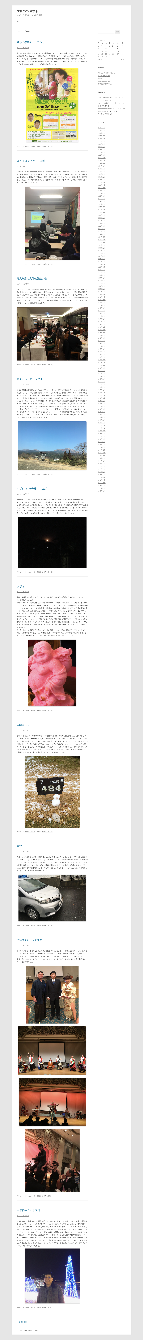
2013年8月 (101, 488)
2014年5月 (101, 466)
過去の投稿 (22, 1322)
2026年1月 (101, 133)
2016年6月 (101, 409)
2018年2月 (101, 354)
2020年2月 (101, 289)
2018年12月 (102, 327)
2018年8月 (101, 338)
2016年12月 (102, 393)
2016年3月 (101, 417)
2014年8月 (101, 461)
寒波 (19, 846)
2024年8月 (101, 169)
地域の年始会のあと (104, 81)
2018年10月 (102, 333)
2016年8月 (101, 404)
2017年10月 (102, 365)
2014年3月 (101, 472)
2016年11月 (102, 395)
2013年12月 (102, 477)
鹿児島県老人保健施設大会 (32, 278)
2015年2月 (101, 444)
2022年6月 (101, 221)
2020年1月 (101, 292)
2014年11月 (102, 453)
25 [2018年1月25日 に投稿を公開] (109, 54)
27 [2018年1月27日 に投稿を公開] (118, 54)
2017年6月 (101, 376)
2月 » (122, 59)
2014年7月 (101, 464)
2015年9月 (101, 434)
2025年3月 (101, 150)
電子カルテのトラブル (30, 379)
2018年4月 (101, 349)
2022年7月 (101, 218)
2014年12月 (102, 450)
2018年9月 (101, 335)
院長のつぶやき (27, 11)
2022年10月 (102, 212)
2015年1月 (101, 447)
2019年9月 (101, 302)
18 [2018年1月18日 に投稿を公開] (109, 51)
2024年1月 (101, 180)
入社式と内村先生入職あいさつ (108, 73)
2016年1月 (101, 423)
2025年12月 (102, 136)
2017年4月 (101, 382)
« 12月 (100, 59)
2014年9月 (101, 458)
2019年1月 (101, 324)
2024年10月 (102, 163)
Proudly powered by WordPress (27, 1330)
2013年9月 (101, 485)
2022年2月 (101, 231)
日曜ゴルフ (23, 724)
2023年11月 (102, 185)
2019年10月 (102, 300)
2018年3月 (101, 352)
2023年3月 (101, 201)
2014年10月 (102, 455)
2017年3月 (101, 384)
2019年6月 (101, 311)
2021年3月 (101, 256)
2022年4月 (101, 226)
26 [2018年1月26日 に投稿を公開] (113, 54)
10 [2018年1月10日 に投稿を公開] (106, 48)
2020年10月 (102, 267)
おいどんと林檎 (30, 146)
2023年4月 (101, 199)
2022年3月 (101, 229)
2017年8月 (101, 371)
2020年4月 (101, 283)
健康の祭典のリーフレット (32, 42)
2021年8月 (101, 245)
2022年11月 (102, 210)
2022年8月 (101, 215)
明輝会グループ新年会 (29, 939)
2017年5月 (101, 379)
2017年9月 (101, 368)
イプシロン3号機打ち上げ (32, 488)
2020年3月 (101, 286)
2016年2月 (101, 420)
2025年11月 (102, 139)
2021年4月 (101, 253)
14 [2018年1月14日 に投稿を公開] (122, 48)
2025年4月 (101, 147)
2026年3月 (101, 130)
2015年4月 (101, 439)
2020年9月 (101, 270)
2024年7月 (101, 171)
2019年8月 (101, 305)
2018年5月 (101, 346)
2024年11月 (102, 160)
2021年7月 (101, 248)
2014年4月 (101, 469)
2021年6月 (101, 251)
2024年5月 (101, 174)
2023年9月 (101, 190)
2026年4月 (101, 128)
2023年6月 (101, 196)
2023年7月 (101, 193)
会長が (100, 78)
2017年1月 (101, 390)
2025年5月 (101, 144)
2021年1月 (101, 261)
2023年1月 (101, 204)
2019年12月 (102, 294)
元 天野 (106, 114)
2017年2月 (101, 387)
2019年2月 (101, 322)
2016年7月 (101, 406)
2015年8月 (101, 436)
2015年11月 (102, 428)
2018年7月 (101, 341)
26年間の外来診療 (104, 76)
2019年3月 (101, 319)
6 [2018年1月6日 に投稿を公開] (117, 46)
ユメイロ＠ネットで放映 (31, 160)
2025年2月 (101, 152)
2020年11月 (102, 264)
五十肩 (100, 114)
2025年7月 (101, 141)
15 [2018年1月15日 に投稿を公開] (98, 51)
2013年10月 (102, 483)
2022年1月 (101, 234)
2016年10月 (102, 398)
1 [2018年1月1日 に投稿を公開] (98, 46)
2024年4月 (101, 177)
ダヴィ (21, 586)
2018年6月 (101, 343)
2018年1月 (101, 357)
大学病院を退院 (103, 111)
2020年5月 (101, 281)
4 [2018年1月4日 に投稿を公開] (109, 46)
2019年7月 (101, 308)
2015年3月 (101, 442)
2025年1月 (101, 155)
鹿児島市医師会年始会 (105, 84)
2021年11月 (102, 240)
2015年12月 (102, 425)
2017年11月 (102, 363)
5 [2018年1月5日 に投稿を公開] (112, 46)
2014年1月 (101, 475)
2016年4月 (101, 414)
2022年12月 (102, 207)
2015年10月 (102, 431)
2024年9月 (101, 166)
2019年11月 (102, 297)
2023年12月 (102, 182)
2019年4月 (101, 316)
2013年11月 (102, 480)
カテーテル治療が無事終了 (107, 109)
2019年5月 (101, 313)
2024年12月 (102, 158)
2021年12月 (102, 237)
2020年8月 (101, 272)
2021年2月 (101, 259)
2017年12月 (102, 360)
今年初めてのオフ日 (28, 1210)
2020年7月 (101, 275)
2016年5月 (101, 412)
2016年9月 (101, 401)
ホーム (19, 22)
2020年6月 (101, 278)
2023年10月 (102, 188)
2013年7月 (101, 491)
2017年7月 (101, 373)
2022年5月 (101, 223)
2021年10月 (102, 242)
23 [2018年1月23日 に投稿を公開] (102, 54)
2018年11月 (102, 330)
